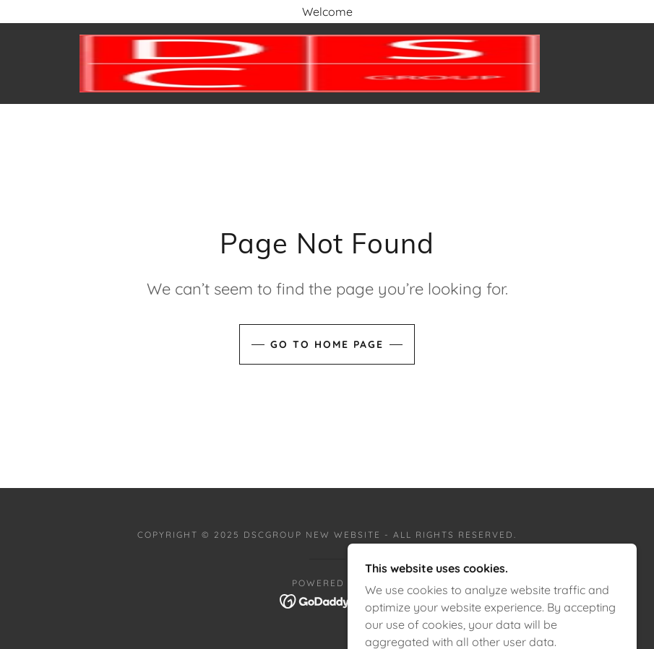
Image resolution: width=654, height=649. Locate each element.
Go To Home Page (327, 344)
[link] (310, 63)
